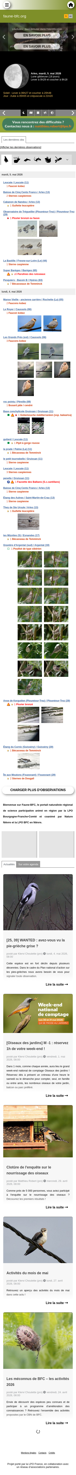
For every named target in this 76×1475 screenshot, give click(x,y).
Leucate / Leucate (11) (16, 182)
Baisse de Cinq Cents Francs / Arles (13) (26, 192)
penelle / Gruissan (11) (16, 478)
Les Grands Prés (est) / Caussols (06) (24, 337)
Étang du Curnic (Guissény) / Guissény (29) (28, 747)
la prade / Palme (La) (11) (17, 449)
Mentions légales (28, 1453)
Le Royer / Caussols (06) (17, 309)
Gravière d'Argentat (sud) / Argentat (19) (26, 545)
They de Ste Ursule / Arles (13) (20, 507)
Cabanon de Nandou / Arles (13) (21, 202)
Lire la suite (57, 984)
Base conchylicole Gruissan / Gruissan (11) (28, 411)
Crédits (52, 1453)
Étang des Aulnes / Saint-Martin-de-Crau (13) (29, 497)
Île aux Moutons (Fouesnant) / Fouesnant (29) (29, 774)
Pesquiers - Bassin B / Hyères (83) (23, 280)
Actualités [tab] (9, 864)
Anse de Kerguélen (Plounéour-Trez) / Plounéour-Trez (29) (36, 700)
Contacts (42, 1453)
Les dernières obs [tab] (13, 139)
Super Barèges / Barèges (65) (20, 270)
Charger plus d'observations (38, 790)
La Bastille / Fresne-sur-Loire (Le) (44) (25, 260)
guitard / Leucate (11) (15, 439)
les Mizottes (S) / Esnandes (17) (21, 535)
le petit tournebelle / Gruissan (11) (22, 458)
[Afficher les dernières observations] (20, 147)
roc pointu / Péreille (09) (17, 401)
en (71, 16)
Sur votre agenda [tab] (28, 864)
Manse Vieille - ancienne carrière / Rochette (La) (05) (33, 299)
